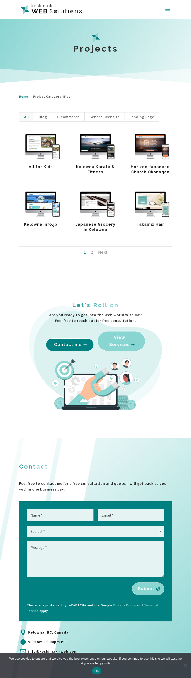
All (26, 116)
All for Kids (40, 167)
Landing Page (142, 116)
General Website (104, 116)
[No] (185, 665)
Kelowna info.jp (40, 224)
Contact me (68, 348)
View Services (119, 345)
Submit (146, 588)
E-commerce (68, 116)
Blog (43, 116)
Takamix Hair (150, 224)
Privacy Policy (124, 605)
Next (103, 252)
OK (96, 671)
